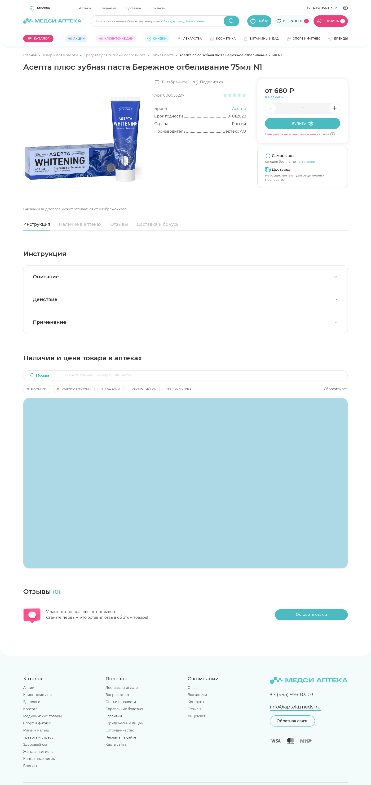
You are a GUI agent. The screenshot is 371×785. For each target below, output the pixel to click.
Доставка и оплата (122, 688)
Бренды (30, 766)
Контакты (158, 8)
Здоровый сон (35, 744)
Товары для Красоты (60, 55)
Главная (30, 55)
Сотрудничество (120, 730)
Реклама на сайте (121, 737)
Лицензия (108, 8)
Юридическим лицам (124, 723)
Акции (29, 688)
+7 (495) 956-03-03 (322, 8)
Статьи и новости (121, 702)
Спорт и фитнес (37, 723)
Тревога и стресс (38, 737)
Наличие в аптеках (80, 224)
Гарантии (114, 716)
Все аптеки (197, 695)
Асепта (239, 108)
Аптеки (85, 8)
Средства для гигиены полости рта (115, 55)
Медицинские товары (42, 716)
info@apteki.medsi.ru (295, 707)
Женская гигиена (38, 751)
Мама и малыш (36, 730)
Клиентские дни (37, 695)
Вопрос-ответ (117, 695)
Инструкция (36, 224)
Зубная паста (163, 55)
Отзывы (119, 224)
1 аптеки (308, 161)
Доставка (133, 8)
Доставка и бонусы (158, 224)
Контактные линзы (39, 759)
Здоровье (31, 702)
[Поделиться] (208, 82)
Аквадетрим (173, 21)
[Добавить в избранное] (171, 82)
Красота (30, 709)
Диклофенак (195, 21)
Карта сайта (116, 744)
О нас (192, 688)
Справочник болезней (125, 709)
